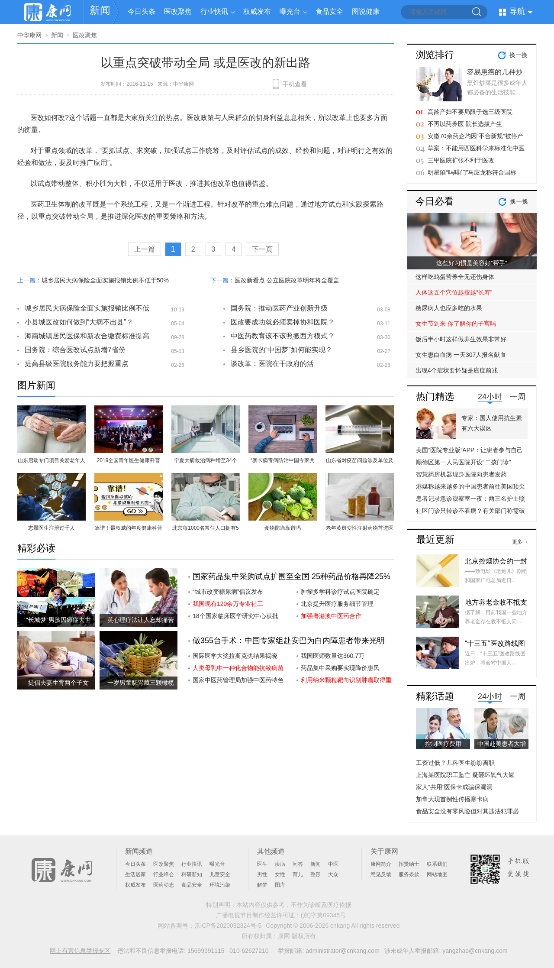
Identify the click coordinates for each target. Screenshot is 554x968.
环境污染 (219, 885)
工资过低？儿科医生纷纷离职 (455, 762)
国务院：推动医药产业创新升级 (279, 308)
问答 (298, 864)
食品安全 (329, 11)
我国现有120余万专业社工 (228, 603)
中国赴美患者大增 (501, 743)
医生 (262, 864)
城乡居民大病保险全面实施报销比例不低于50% (105, 280)
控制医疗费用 (443, 743)
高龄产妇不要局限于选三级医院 (470, 111)
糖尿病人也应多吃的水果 (449, 307)
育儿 (298, 874)
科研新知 (191, 874)
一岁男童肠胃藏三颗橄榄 (140, 682)
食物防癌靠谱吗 (282, 528)
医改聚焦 (178, 11)
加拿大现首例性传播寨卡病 (452, 799)
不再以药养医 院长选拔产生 (465, 123)
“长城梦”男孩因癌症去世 (58, 619)
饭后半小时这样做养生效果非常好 (461, 339)
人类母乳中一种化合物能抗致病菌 (238, 667)
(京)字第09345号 (323, 915)
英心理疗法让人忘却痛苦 (140, 619)
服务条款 (409, 874)
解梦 (262, 885)
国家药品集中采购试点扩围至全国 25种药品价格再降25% (291, 576)
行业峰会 (163, 874)
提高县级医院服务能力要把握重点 (77, 363)
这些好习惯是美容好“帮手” (471, 262)
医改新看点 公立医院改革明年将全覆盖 (287, 280)
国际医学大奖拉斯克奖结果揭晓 (235, 655)
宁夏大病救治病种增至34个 (205, 460)
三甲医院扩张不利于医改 (461, 160)
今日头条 (141, 11)
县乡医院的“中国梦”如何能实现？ (281, 349)
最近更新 (435, 539)
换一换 (518, 55)
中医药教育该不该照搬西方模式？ (283, 336)
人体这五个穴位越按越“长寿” (454, 292)
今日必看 (435, 201)
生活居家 (135, 874)
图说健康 (366, 11)
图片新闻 (36, 385)
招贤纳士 (409, 864)
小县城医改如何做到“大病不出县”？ (79, 322)
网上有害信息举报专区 (80, 950)
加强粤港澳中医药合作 (331, 615)
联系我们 (437, 864)
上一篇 (144, 249)
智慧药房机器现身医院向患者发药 (461, 474)
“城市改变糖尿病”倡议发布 (228, 591)
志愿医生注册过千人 (51, 528)
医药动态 (163, 885)
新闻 (100, 10)
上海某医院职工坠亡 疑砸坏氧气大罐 (465, 774)
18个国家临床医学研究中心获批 (235, 615)
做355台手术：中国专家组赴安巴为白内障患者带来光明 (289, 640)
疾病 (280, 864)
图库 (280, 885)
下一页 (262, 249)
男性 (262, 874)
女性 (280, 874)
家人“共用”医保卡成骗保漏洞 (454, 786)
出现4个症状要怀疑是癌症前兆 (457, 370)
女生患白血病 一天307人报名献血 (461, 354)
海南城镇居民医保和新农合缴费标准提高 (87, 336)
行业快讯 (214, 11)
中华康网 (29, 35)
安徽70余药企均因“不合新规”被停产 (475, 136)
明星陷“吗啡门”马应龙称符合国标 (472, 172)
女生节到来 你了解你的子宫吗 (456, 323)
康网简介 (380, 864)
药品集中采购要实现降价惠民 (340, 667)
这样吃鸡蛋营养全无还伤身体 (455, 276)
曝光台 (290, 11)
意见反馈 (380, 874)
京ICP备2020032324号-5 (228, 925)
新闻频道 (139, 851)
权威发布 (257, 11)
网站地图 (437, 874)
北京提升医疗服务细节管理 (337, 603)
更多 (517, 542)
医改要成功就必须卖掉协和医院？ (283, 322)
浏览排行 (435, 54)
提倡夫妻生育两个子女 (58, 682)
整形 (315, 874)
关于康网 (384, 851)
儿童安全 (219, 874)
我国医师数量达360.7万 (332, 655)
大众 (333, 874)
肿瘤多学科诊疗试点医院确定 (340, 591)
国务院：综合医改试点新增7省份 (75, 349)
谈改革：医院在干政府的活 (272, 363)
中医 (333, 864)
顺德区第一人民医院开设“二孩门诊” (463, 462)
